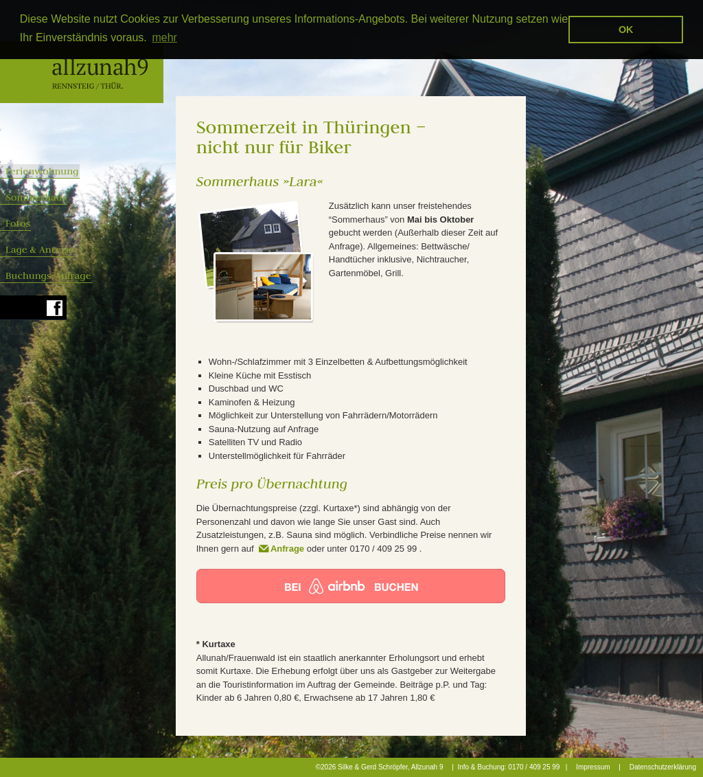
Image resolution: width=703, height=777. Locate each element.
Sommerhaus (82, 196)
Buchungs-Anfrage (92, 275)
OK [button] (626, 29)
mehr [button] (164, 37)
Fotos (60, 222)
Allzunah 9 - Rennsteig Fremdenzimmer (81, 72)
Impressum (593, 767)
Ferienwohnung (86, 170)
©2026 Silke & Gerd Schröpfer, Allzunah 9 (379, 767)
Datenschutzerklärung (663, 767)
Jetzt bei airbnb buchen (350, 586)
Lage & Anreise (83, 249)
